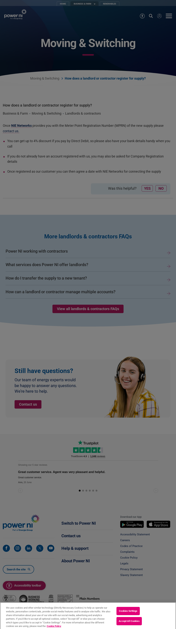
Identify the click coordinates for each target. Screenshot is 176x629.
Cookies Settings (128, 616)
